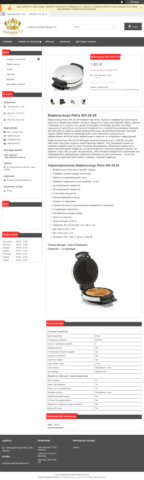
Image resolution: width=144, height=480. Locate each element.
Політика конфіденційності (96, 477)
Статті (10, 69)
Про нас (49, 42)
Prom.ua (85, 475)
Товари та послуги (28, 42)
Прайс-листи (13, 64)
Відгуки (10, 79)
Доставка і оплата (86, 42)
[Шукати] (113, 27)
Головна (7, 42)
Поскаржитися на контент (72, 477)
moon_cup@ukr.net (14, 132)
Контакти (65, 42)
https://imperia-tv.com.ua (14, 157)
